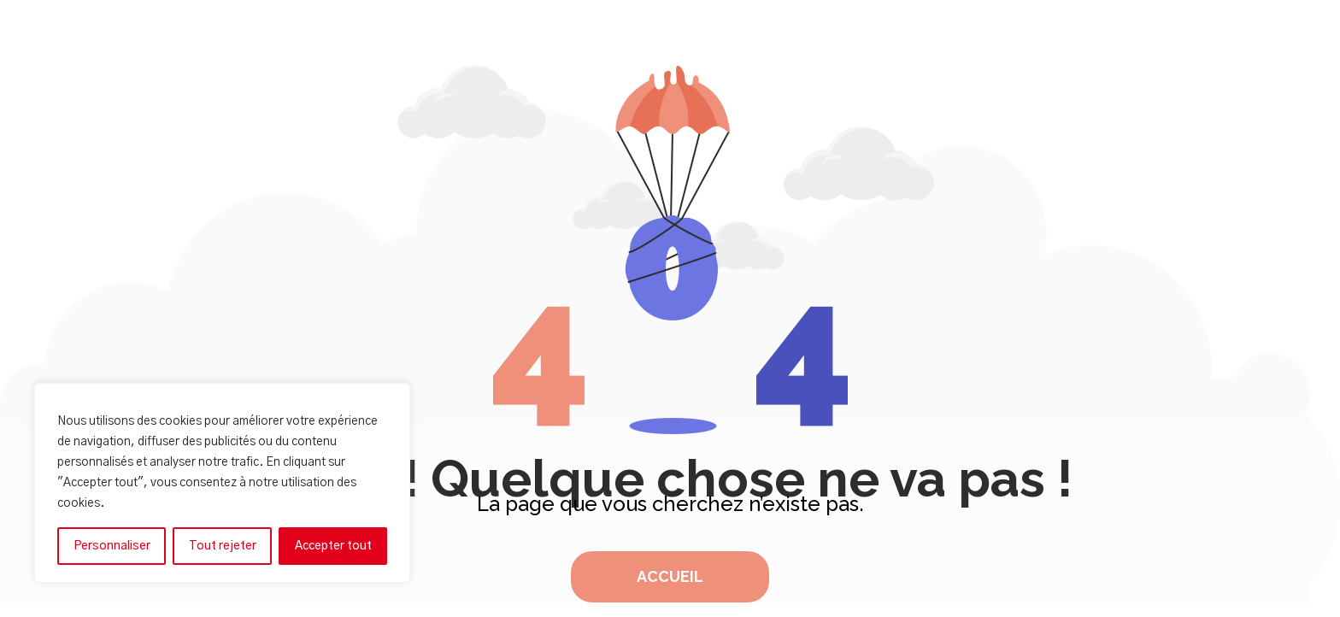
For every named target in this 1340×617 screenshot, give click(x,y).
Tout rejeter (222, 546)
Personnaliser (111, 546)
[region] (222, 483)
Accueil (670, 576)
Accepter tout (333, 546)
